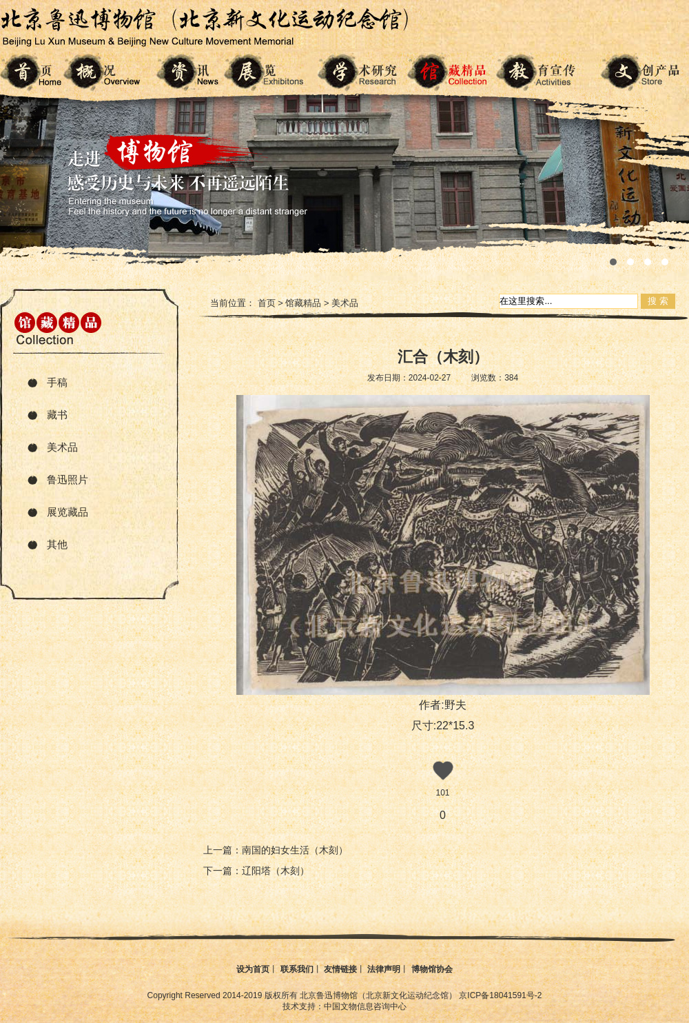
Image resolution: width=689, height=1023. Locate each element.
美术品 (62, 447)
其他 (57, 544)
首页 (267, 303)
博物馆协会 (432, 969)
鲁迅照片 (67, 479)
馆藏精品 (303, 303)
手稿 (57, 382)
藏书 (57, 415)
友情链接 (340, 969)
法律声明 (383, 969)
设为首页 (252, 969)
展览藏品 (67, 512)
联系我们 (296, 969)
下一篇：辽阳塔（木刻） (256, 870)
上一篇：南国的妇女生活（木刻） (275, 849)
